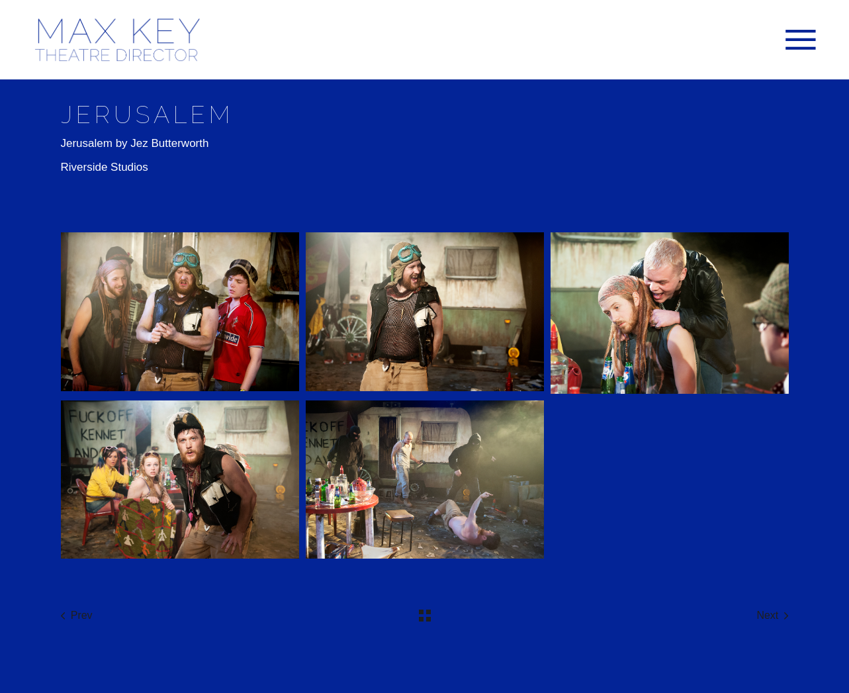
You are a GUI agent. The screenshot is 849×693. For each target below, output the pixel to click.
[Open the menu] (800, 40)
